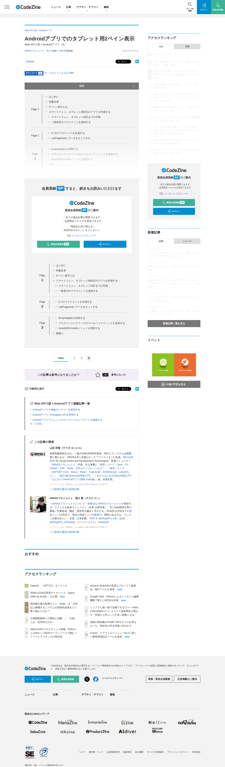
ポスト (122, 62)
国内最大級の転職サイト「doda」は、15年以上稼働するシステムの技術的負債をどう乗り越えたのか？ (54, 607)
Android (30, 61)
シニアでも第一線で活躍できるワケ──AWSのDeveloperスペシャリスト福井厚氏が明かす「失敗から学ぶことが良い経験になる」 (114, 611)
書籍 (106, 7)
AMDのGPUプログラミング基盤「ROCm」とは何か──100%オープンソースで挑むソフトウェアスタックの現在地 (54, 633)
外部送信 (196, 752)
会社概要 (139, 752)
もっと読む (36, 423)
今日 (161, 46)
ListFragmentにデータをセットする (70, 138)
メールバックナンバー (81, 235)
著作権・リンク (96, 752)
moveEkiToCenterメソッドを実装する (79, 328)
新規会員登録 (57, 244)
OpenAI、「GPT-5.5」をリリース (49, 585)
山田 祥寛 (63, 51)
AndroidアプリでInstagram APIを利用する (56, 414)
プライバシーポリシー (177, 752)
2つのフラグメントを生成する (68, 133)
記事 (68, 7)
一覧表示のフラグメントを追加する (71, 122)
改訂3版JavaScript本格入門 (75, 475)
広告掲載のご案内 (187, 679)
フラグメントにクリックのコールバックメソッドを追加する (92, 323)
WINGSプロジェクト (63, 464)
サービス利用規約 (155, 752)
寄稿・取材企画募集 (159, 679)
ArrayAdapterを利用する (71, 318)
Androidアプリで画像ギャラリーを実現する (56, 409)
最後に (59, 333)
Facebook (103, 522)
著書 (71, 518)
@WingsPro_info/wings (62, 522)
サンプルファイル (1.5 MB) (59, 72)
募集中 (98, 514)
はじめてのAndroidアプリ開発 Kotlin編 (73, 479)
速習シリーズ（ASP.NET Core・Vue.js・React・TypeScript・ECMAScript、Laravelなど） (89, 472)
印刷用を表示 (34, 388)
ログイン (104, 244)
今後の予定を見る (173, 384)
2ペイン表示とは (58, 106)
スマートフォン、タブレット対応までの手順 (76, 117)
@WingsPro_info (108, 518)
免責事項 (127, 752)
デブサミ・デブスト (87, 7)
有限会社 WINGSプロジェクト (104, 503)
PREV (59, 358)
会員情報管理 (113, 752)
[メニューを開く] (7, 7)
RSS (92, 518)
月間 (187, 46)
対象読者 (54, 101)
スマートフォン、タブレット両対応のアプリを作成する (79, 112)
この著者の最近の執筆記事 (64, 489)
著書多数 (107, 479)
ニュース (56, 7)
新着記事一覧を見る (174, 323)
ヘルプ (82, 752)
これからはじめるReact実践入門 (113, 475)
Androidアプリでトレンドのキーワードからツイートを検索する (67, 419)
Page (35, 109)
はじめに (54, 96)
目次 (107, 86)
